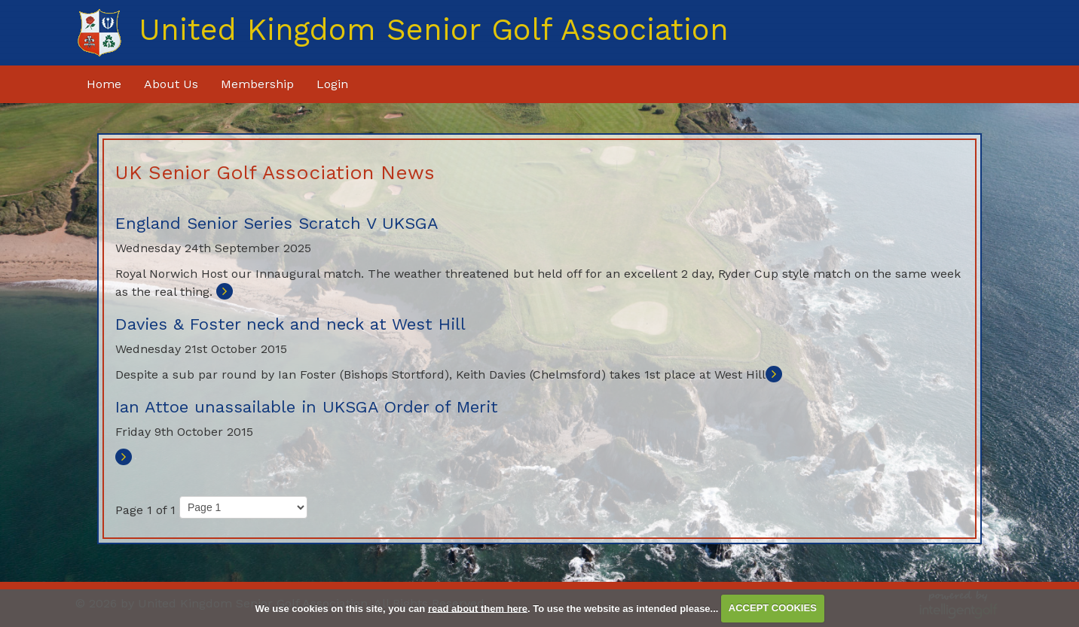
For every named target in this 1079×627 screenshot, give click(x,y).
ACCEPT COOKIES (773, 607)
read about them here (477, 607)
